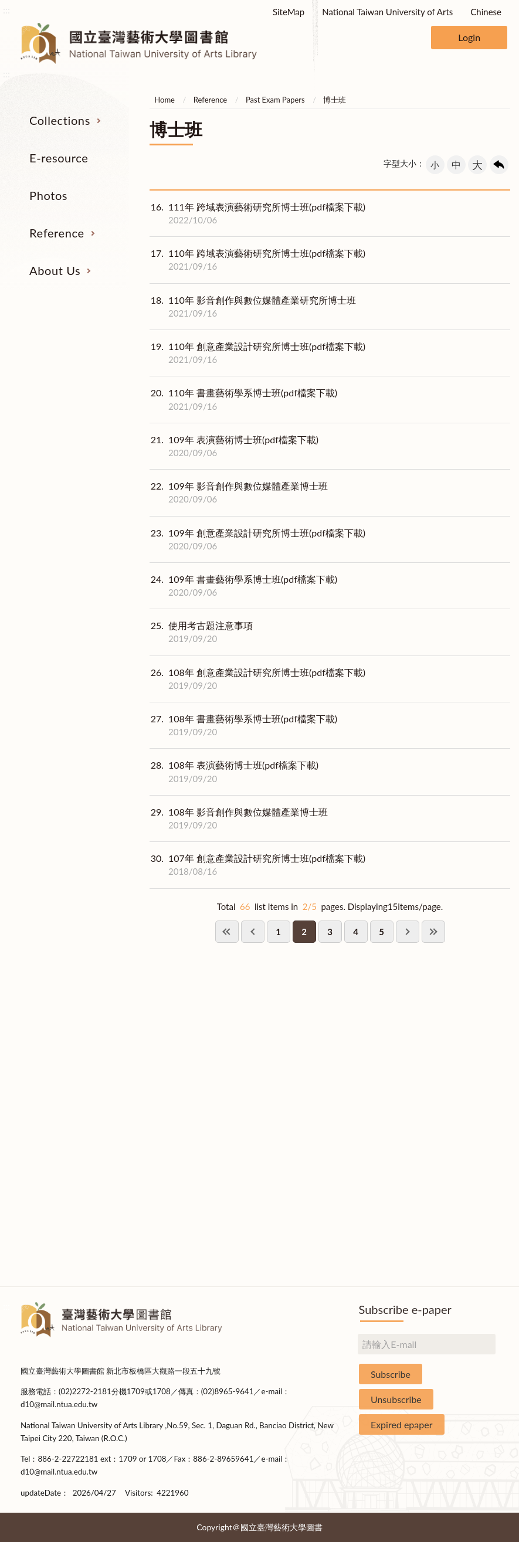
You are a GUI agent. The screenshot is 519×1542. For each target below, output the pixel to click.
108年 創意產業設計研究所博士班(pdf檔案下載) (257, 678)
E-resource (58, 158)
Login (469, 37)
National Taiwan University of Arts (387, 11)
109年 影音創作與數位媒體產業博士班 (239, 492)
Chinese (485, 11)
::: (6, 9)
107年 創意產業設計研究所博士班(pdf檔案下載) (257, 864)
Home (164, 99)
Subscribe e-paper (405, 1309)
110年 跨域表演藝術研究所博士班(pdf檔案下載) (257, 259)
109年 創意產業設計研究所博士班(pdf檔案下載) (257, 539)
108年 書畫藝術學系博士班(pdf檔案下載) (243, 725)
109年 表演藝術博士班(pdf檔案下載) (234, 446)
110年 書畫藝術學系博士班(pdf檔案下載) (243, 399)
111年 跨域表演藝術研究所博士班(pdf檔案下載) (257, 213)
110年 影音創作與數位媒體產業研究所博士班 (253, 306)
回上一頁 (499, 164)
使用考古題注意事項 (201, 632)
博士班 (334, 99)
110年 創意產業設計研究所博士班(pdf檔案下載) (257, 352)
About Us (54, 270)
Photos (48, 195)
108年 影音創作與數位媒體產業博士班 (239, 818)
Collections (59, 120)
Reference (56, 233)
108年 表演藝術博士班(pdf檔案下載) (234, 771)
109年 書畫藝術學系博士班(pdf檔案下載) (243, 585)
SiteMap (288, 11)
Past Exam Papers (275, 99)
